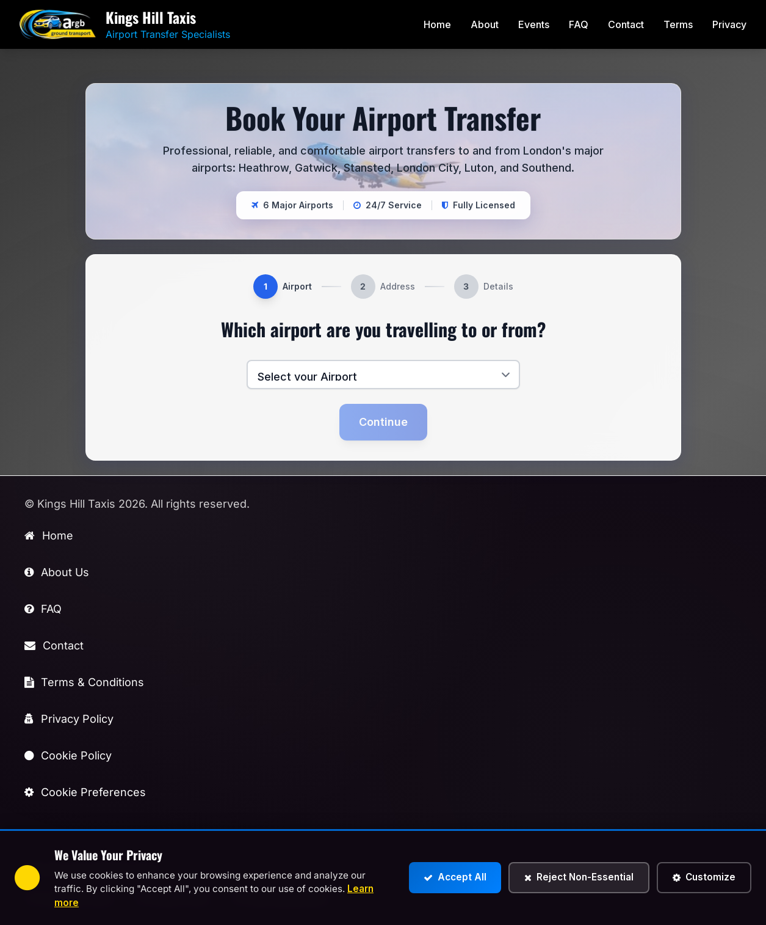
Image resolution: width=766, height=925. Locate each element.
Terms (678, 24)
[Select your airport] (383, 374)
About (485, 24)
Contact (626, 24)
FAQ (578, 24)
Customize (704, 877)
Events (533, 24)
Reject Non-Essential (579, 877)
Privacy (729, 24)
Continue (383, 421)
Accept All (455, 877)
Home (437, 24)
